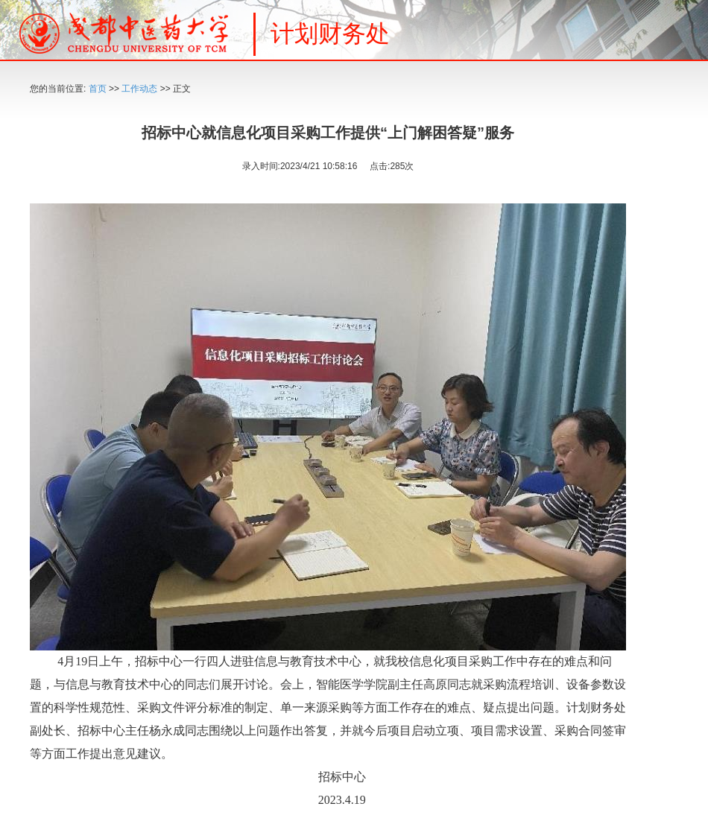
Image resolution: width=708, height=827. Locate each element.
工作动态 (139, 88)
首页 (98, 88)
